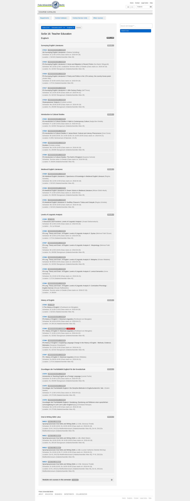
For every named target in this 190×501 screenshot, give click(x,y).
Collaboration (81, 494)
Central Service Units (81, 18)
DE (128, 7)
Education (49, 494)
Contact (137, 3)
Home (131, 3)
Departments (45, 18)
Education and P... (58, 27)
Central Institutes (61, 18)
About (41, 494)
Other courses (99, 18)
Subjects (139, 6)
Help (151, 3)
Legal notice (144, 3)
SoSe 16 (45, 27)
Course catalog (47, 12)
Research (58, 494)
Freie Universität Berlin (46, 492)
